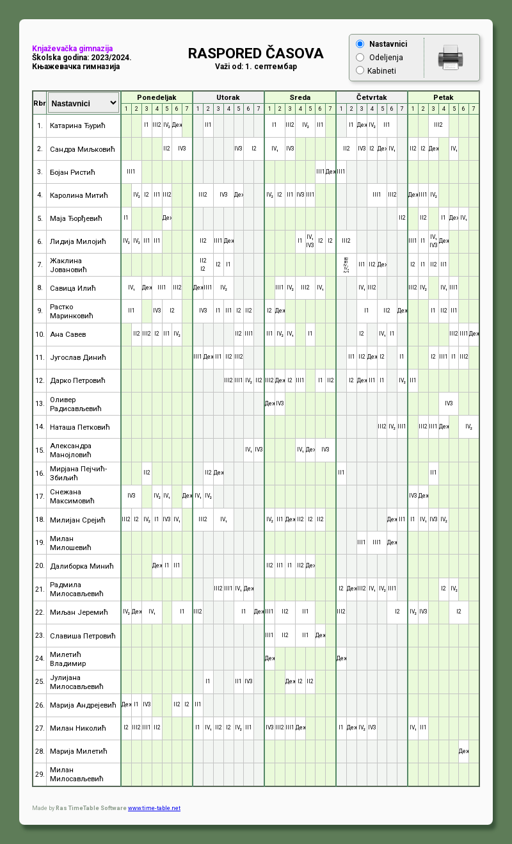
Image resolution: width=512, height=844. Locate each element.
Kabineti (381, 71)
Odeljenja (386, 57)
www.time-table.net (154, 808)
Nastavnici (388, 44)
